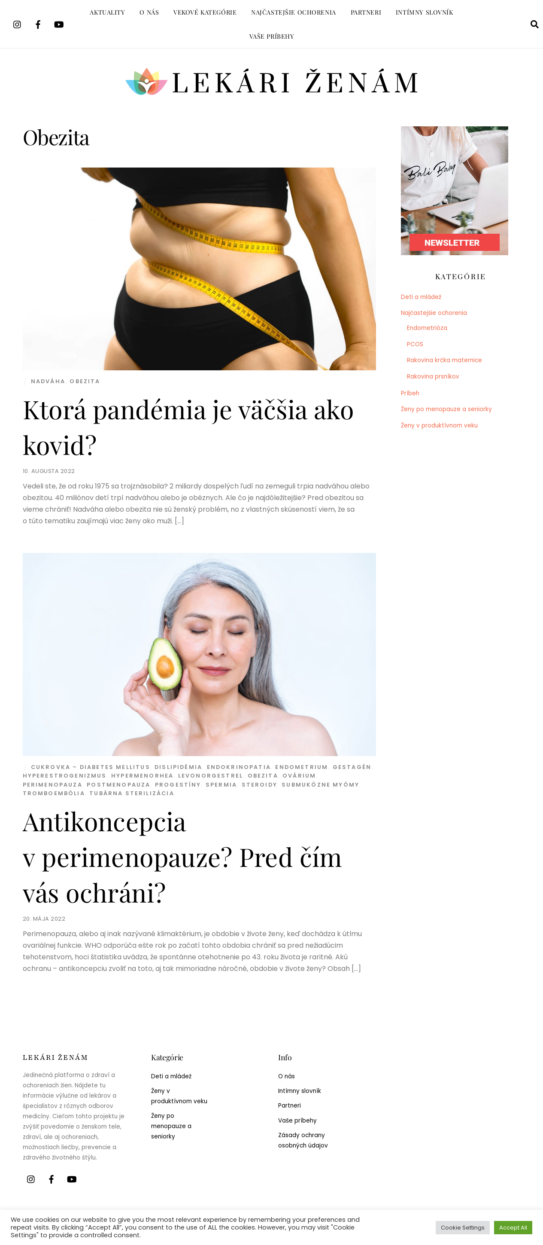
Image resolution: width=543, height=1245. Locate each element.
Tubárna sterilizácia (131, 793)
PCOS (415, 344)
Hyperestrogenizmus (65, 775)
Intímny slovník (424, 12)
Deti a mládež (421, 297)
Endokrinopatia (239, 767)
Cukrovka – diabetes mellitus (90, 767)
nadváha (48, 381)
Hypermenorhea (142, 775)
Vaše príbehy (271, 36)
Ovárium (299, 775)
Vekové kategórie (205, 12)
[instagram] (17, 23)
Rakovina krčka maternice (444, 360)
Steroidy (259, 784)
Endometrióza (427, 328)
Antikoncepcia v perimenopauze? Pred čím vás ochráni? (183, 856)
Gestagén (352, 767)
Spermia (221, 784)
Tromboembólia (54, 793)
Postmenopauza (118, 784)
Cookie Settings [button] (463, 1228)
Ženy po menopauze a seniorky (446, 409)
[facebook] (38, 23)
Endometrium (301, 767)
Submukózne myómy (320, 784)
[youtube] (58, 23)
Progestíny (178, 784)
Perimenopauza (52, 784)
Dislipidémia (178, 767)
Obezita (85, 381)
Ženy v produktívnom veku (439, 425)
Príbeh (410, 393)
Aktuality (107, 12)
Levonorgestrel (210, 775)
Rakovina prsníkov (433, 376)
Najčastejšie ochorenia (293, 12)
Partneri (366, 12)
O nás (149, 12)
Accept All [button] (513, 1228)
